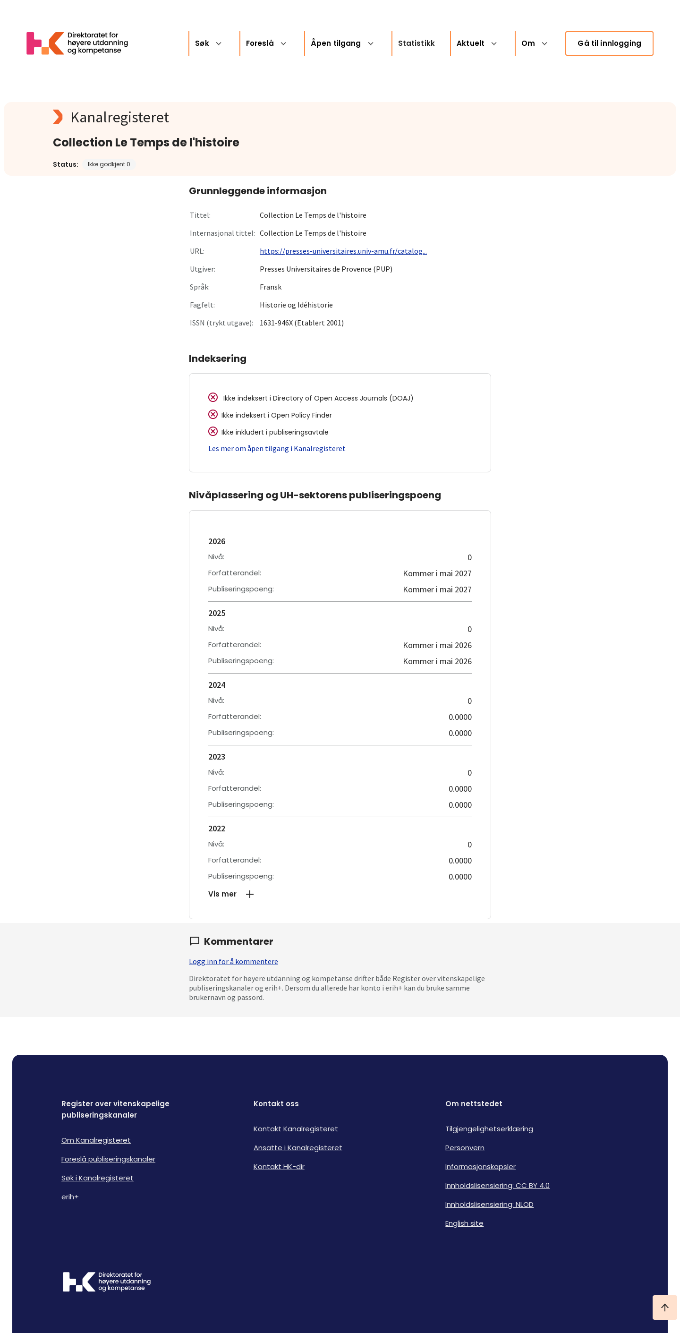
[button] (340, 894)
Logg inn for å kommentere (233, 961)
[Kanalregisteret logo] (242, 117)
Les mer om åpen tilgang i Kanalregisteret (277, 448)
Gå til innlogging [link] (609, 43)
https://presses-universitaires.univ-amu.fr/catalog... (343, 251)
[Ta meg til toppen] (665, 1307)
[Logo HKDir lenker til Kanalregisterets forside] (83, 43)
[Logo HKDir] (106, 1283)
